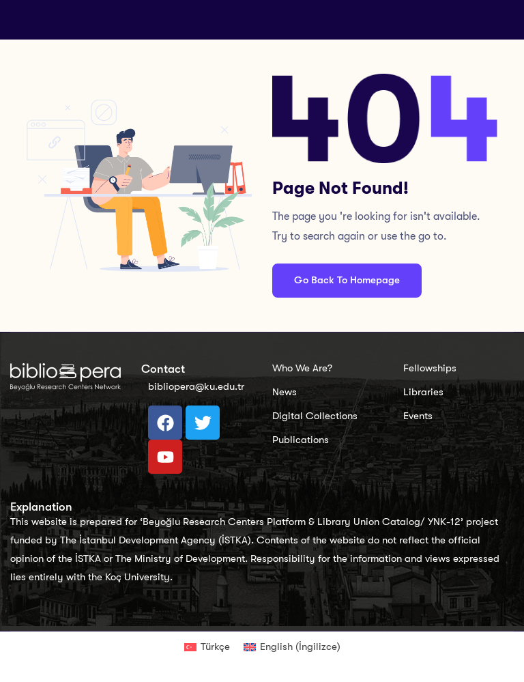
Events (418, 416)
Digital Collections (315, 416)
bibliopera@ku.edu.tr (196, 386)
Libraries (423, 392)
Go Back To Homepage (347, 280)
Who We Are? (302, 368)
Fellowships (429, 368)
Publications (300, 440)
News (284, 392)
